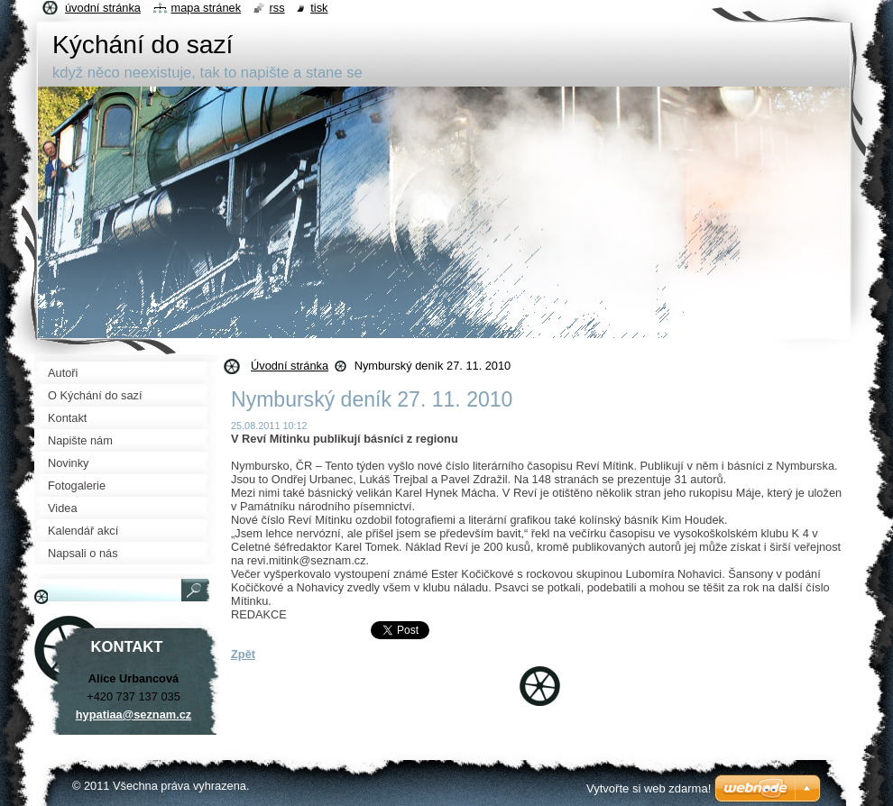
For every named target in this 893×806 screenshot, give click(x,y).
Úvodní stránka (289, 365)
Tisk (318, 7)
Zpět (243, 654)
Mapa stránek (206, 7)
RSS (277, 7)
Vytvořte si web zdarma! (648, 788)
